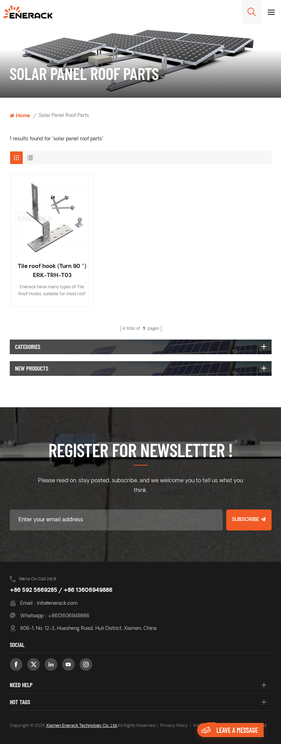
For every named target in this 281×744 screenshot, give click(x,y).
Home (20, 116)
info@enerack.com (57, 603)
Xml (197, 726)
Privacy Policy (174, 726)
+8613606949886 (68, 616)
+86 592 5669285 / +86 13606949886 (61, 590)
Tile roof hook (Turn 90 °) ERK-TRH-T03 (52, 271)
